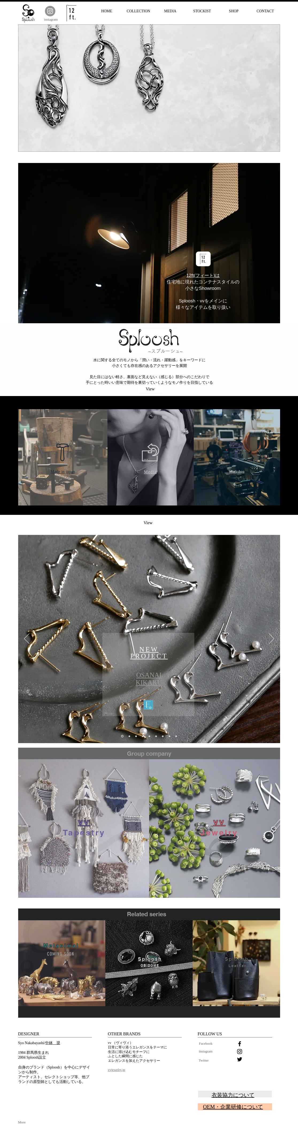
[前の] (26, 639)
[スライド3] (149, 736)
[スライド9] (122, 736)
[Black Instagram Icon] (239, 1051)
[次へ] (271, 639)
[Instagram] (50, 11)
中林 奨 (52, 1043)
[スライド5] (156, 736)
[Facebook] (206, 1043)
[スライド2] (163, 736)
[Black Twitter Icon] (239, 1059)
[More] (27, 1122)
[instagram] (51, 19)
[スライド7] (129, 736)
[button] (149, 88)
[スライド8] (136, 736)
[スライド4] (169, 736)
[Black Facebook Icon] (239, 1043)
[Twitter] (204, 1060)
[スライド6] (176, 736)
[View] (150, 389)
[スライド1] (143, 736)
